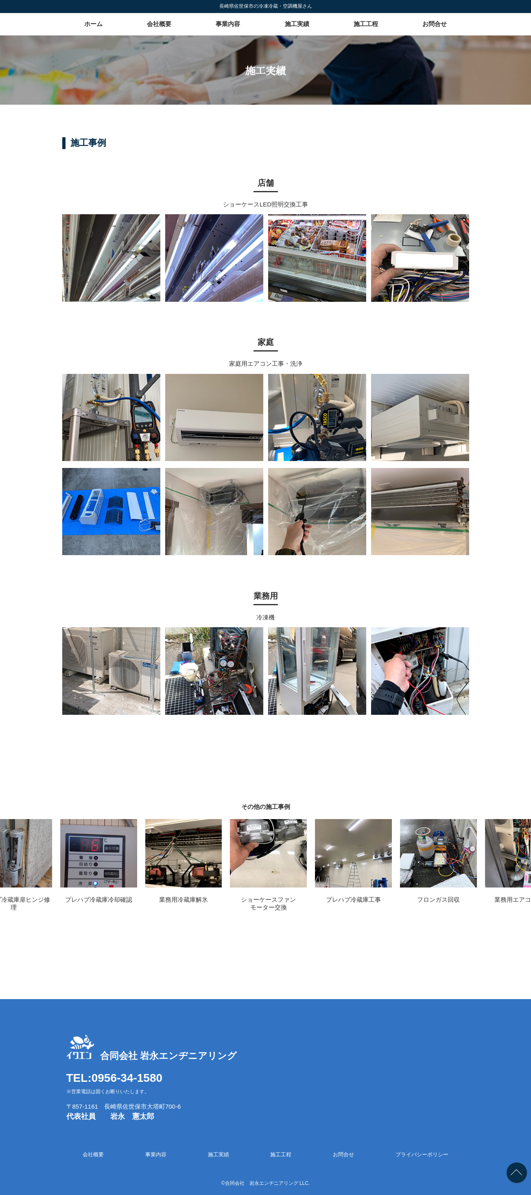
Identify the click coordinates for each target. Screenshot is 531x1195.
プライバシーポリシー (422, 1154)
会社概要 (159, 23)
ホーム (93, 23)
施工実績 (297, 23)
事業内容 (228, 23)
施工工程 (366, 23)
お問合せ (434, 23)
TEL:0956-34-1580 (114, 1078)
